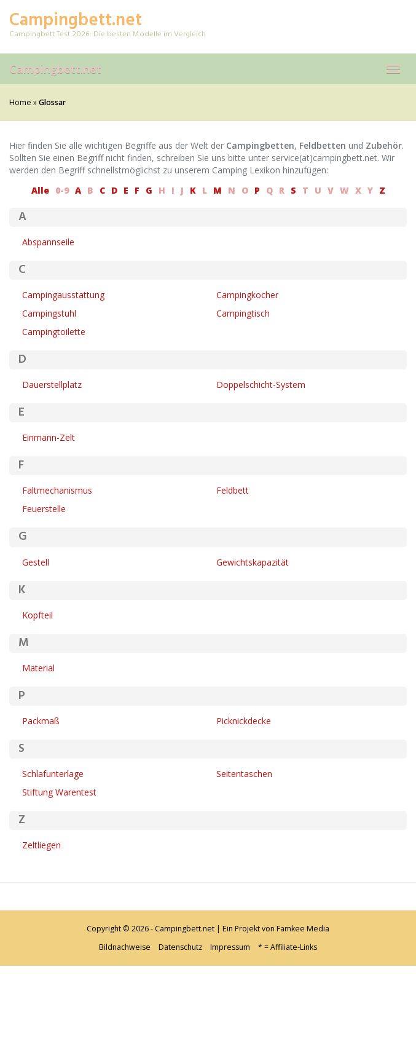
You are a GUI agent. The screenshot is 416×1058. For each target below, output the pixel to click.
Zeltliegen (41, 845)
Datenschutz (180, 947)
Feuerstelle (44, 509)
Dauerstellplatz (52, 384)
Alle (40, 190)
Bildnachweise (125, 947)
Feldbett (232, 490)
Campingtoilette (53, 332)
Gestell (35, 562)
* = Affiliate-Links (287, 947)
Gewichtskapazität (252, 562)
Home (20, 102)
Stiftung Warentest (59, 792)
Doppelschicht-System (260, 384)
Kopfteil (37, 615)
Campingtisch (243, 313)
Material (38, 668)
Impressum (230, 947)
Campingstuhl (49, 313)
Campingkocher (247, 295)
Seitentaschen (244, 774)
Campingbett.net (55, 68)
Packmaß (41, 721)
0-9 (62, 190)
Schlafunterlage (53, 774)
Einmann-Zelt (48, 437)
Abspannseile (48, 242)
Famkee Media (303, 928)
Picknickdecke (243, 721)
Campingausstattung (63, 295)
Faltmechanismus (57, 490)
